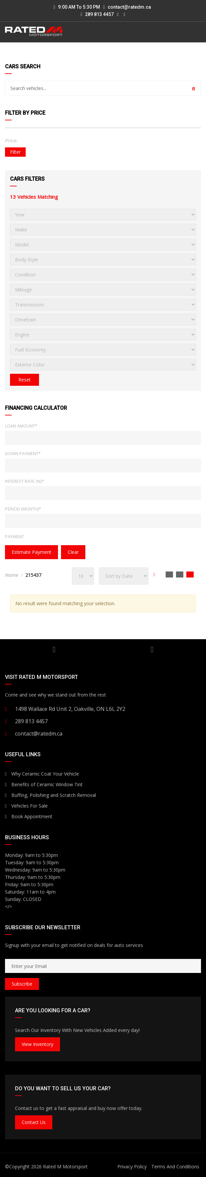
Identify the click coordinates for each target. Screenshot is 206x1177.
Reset (24, 379)
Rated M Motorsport (65, 1166)
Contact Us (34, 1122)
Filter (15, 152)
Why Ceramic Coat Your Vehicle (42, 774)
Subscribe (22, 984)
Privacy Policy (132, 1166)
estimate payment (31, 552)
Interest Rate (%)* (24, 481)
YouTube (54, 650)
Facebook (152, 650)
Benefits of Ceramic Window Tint (44, 784)
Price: (11, 140)
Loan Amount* (21, 426)
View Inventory (37, 1044)
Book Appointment (28, 816)
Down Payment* (23, 453)
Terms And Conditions (175, 1166)
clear (73, 552)
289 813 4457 (97, 14)
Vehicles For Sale (26, 806)
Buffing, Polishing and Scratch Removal (50, 795)
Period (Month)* (23, 509)
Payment (14, 536)
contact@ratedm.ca (129, 7)
